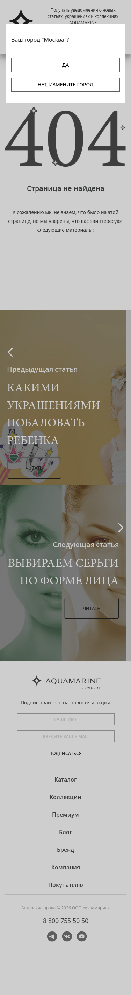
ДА (65, 64)
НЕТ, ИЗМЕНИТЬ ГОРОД (65, 84)
